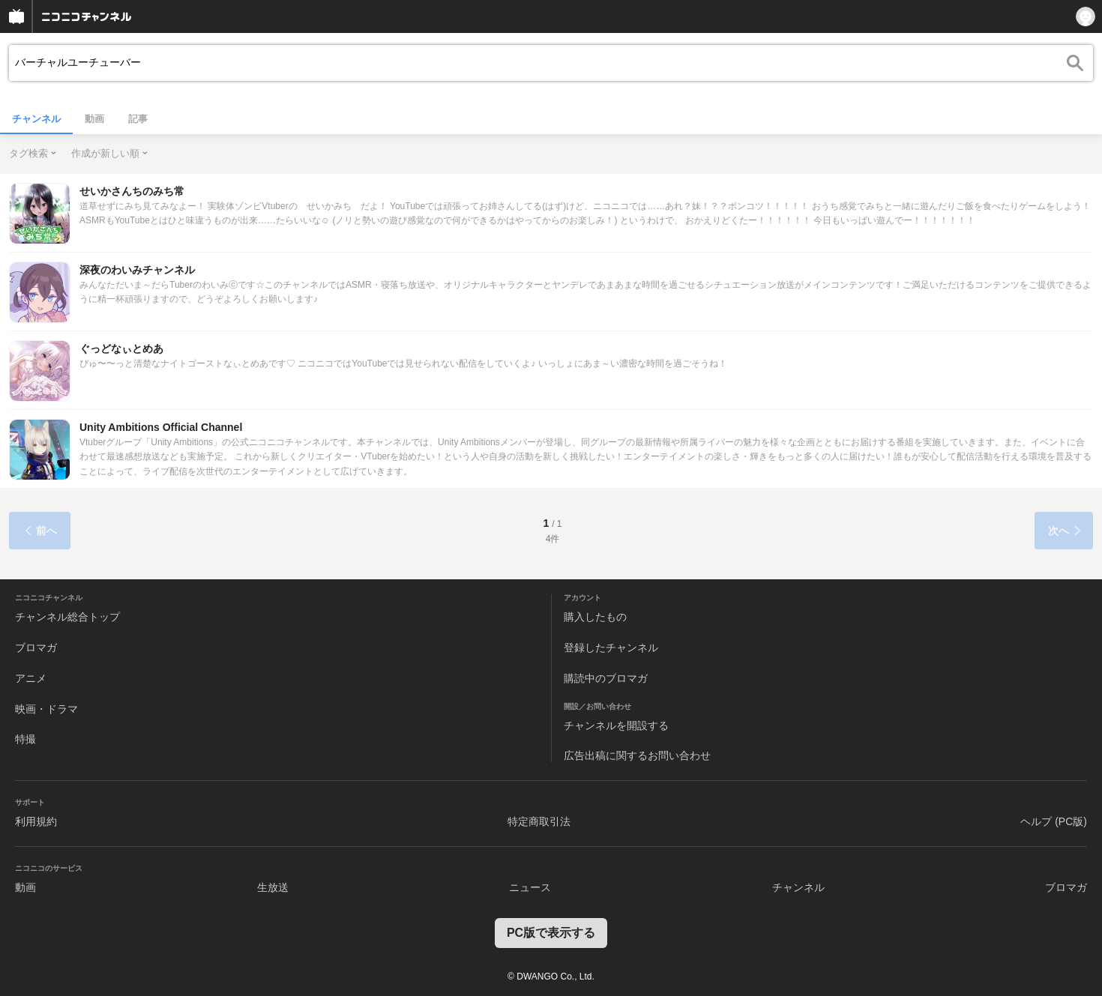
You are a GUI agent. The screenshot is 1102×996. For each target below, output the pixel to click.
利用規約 (36, 821)
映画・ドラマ (46, 709)
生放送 (273, 887)
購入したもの (595, 617)
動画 (94, 118)
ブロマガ (36, 648)
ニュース (530, 887)
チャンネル (36, 118)
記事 (138, 118)
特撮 (25, 739)
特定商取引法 (539, 821)
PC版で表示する (551, 932)
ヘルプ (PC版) (1053, 821)
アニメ (30, 678)
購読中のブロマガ (606, 678)
